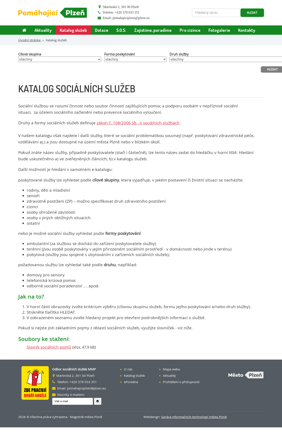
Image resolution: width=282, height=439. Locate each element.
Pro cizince (190, 30)
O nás (128, 369)
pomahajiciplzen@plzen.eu (131, 18)
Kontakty (246, 30)
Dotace (101, 30)
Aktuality (43, 30)
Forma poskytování (119, 54)
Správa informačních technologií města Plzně (194, 417)
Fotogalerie (219, 30)
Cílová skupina (29, 54)
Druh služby (179, 54)
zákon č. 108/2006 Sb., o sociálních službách (138, 123)
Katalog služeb (73, 30)
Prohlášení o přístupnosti (181, 382)
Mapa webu (171, 369)
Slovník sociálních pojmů (49, 347)
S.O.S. (121, 30)
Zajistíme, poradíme (153, 30)
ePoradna (131, 382)
